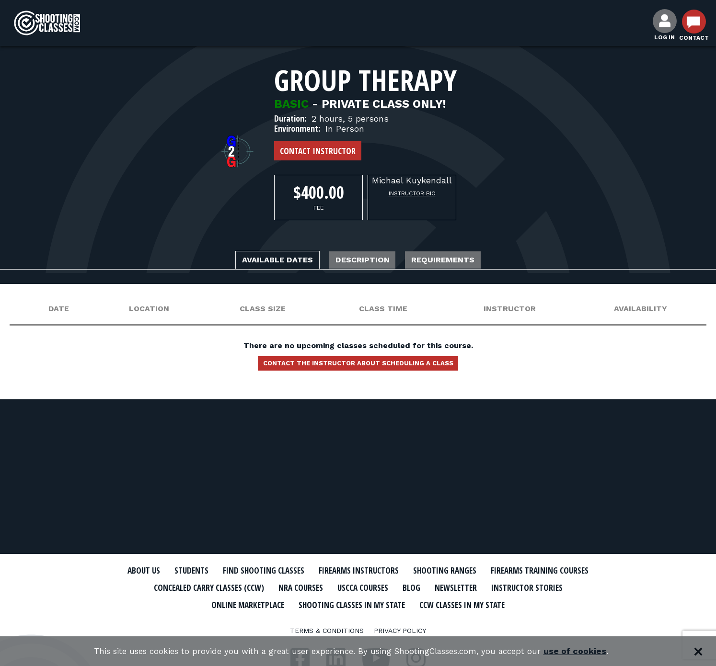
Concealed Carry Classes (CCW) (335, 587)
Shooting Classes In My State (491, 603)
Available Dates (260, 261)
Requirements (462, 261)
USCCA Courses (513, 587)
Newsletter (185, 603)
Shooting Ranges (523, 570)
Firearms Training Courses (195, 587)
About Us (174, 570)
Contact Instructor (318, 151)
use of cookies (588, 651)
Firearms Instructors (423, 570)
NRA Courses (442, 587)
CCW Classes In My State (358, 620)
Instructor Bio (412, 193)
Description (364, 261)
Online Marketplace (369, 603)
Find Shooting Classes (312, 570)
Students (228, 570)
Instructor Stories (268, 603)
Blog (568, 587)
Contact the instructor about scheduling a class (358, 367)
